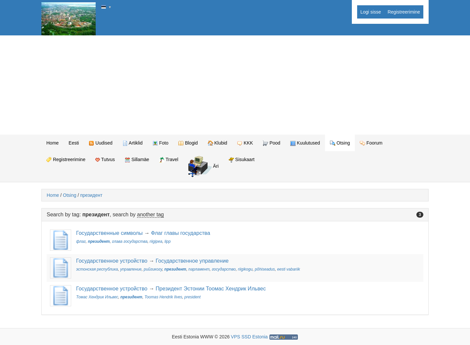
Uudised (100, 143)
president (192, 297)
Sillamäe (137, 159)
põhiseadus (265, 269)
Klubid (217, 143)
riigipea (156, 241)
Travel (168, 159)
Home (52, 143)
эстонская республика (97, 269)
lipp (167, 241)
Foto (160, 143)
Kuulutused (305, 143)
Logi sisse (370, 12)
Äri (203, 166)
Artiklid (132, 143)
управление (131, 269)
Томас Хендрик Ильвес (97, 297)
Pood (271, 143)
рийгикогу (153, 269)
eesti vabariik (288, 269)
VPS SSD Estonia (249, 336)
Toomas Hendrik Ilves (163, 297)
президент (91, 195)
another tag (150, 214)
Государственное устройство (111, 261)
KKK (245, 143)
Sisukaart (242, 159)
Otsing (340, 143)
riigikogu (245, 269)
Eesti (74, 143)
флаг (81, 241)
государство (224, 269)
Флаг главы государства (180, 233)
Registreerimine (404, 12)
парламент (199, 269)
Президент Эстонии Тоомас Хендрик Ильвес (211, 288)
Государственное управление (192, 261)
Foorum (371, 143)
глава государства (129, 241)
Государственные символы (109, 233)
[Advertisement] (235, 85)
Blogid (188, 143)
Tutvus (105, 159)
